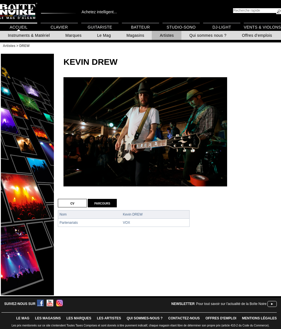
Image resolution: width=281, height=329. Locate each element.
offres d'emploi (220, 318)
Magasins (135, 35)
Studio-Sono (181, 27)
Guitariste (100, 27)
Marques (73, 35)
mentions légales (259, 318)
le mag (22, 318)
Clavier (59, 27)
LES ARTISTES (109, 318)
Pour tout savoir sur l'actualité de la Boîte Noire (231, 304)
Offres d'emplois (257, 35)
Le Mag (104, 35)
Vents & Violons (262, 27)
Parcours (102, 203)
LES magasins (48, 318)
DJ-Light (221, 27)
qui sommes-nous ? (145, 318)
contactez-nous (184, 318)
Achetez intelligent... (99, 12)
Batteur (140, 27)
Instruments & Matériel (29, 35)
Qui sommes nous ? (207, 35)
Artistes (167, 35)
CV (72, 203)
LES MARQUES (78, 318)
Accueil (18, 27)
